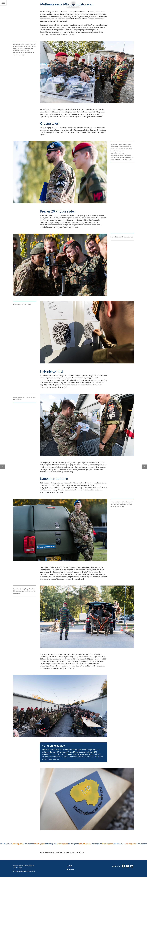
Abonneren (71, 918)
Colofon (70, 914)
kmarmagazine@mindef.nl (22, 922)
